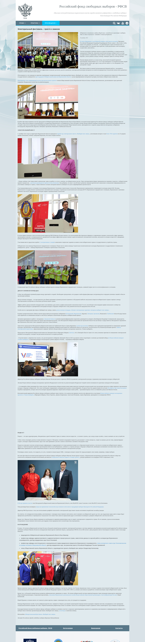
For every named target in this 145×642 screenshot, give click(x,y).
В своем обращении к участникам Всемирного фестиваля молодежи (99, 41)
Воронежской (77, 313)
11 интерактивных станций (47, 242)
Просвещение (50, 23)
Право (21, 23)
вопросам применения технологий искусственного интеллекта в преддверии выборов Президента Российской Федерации (70, 507)
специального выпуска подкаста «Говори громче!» (66, 457)
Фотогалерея (68, 628)
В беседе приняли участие (25, 503)
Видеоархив (95, 628)
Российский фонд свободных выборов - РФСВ (35, 628)
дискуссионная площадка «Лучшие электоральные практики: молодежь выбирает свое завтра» (82, 310)
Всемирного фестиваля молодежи (117, 388)
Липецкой (90, 313)
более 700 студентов (112, 133)
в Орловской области (49, 319)
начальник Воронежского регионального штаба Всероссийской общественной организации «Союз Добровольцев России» (83, 595)
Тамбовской (110, 313)
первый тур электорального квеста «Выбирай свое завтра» (73, 133)
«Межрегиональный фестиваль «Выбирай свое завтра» (40, 614)
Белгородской (69, 313)
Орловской (96, 313)
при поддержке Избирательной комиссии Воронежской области (53, 77)
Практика (34, 23)
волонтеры (62, 610)
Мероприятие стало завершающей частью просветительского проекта (37, 80)
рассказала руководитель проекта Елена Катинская (45, 183)
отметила (71, 332)
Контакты (119, 628)
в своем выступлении (82, 325)
